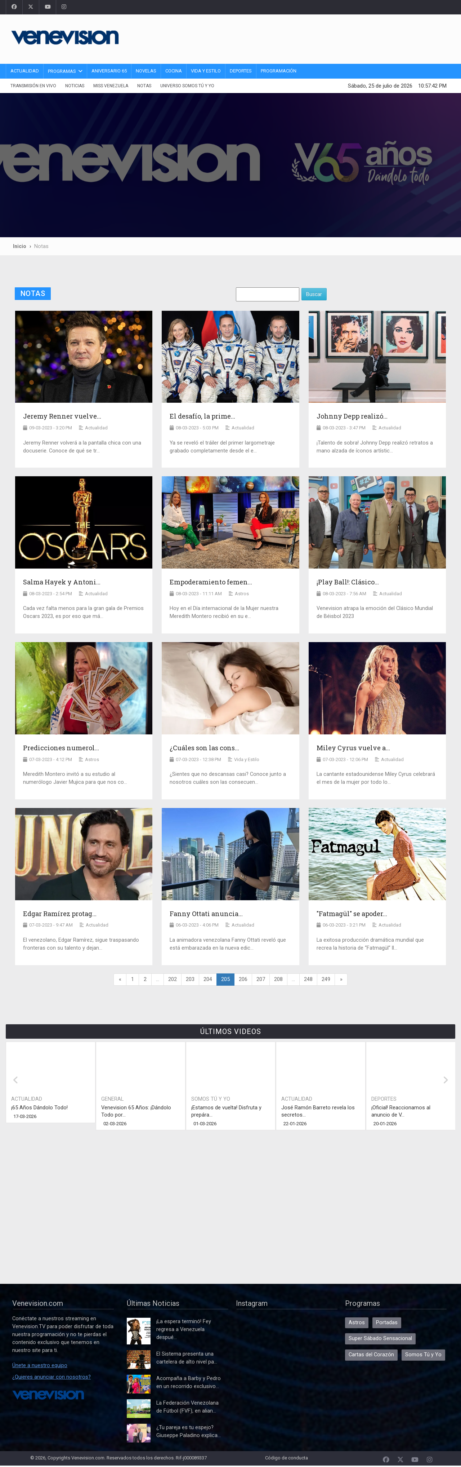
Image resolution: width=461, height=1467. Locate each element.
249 (326, 979)
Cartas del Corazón (371, 1355)
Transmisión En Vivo (33, 85)
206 (243, 979)
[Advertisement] (319, 38)
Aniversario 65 (109, 71)
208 (278, 979)
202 (172, 979)
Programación (278, 71)
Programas (62, 71)
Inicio (19, 246)
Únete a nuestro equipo (39, 1365)
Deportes (241, 71)
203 (190, 979)
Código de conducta (286, 1458)
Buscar (314, 294)
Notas (144, 85)
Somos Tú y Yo (210, 1099)
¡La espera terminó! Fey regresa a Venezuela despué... (183, 1329)
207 (260, 979)
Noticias (74, 85)
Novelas (146, 71)
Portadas (387, 1323)
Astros (357, 1323)
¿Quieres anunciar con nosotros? (51, 1377)
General (112, 1099)
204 (207, 979)
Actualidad (24, 71)
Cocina (173, 71)
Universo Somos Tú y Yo (187, 85)
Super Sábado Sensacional (380, 1338)
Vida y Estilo (206, 71)
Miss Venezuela (110, 85)
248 (308, 979)
